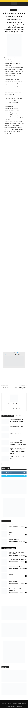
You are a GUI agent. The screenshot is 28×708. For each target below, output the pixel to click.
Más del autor (18, 415)
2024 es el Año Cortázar (16, 434)
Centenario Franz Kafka (16, 426)
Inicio (2, 7)
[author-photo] (14, 401)
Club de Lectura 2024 (19, 702)
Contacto (9, 703)
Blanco (10, 532)
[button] (2, 4)
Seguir (24, 472)
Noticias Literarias (9, 7)
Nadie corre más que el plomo (17, 559)
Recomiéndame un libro (8, 702)
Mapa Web (4, 703)
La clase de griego (14, 539)
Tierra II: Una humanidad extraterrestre (20, 388)
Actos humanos (13, 525)
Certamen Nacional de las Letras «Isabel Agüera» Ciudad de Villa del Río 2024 (18, 442)
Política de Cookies (22, 703)
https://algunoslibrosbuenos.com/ (14, 405)
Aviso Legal (14, 703)
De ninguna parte (13, 581)
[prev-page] (2, 464)
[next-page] (5, 464)
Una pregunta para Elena (15, 566)
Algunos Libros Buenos (11, 19)
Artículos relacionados (7, 415)
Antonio (11, 574)
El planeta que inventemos (5, 388)
